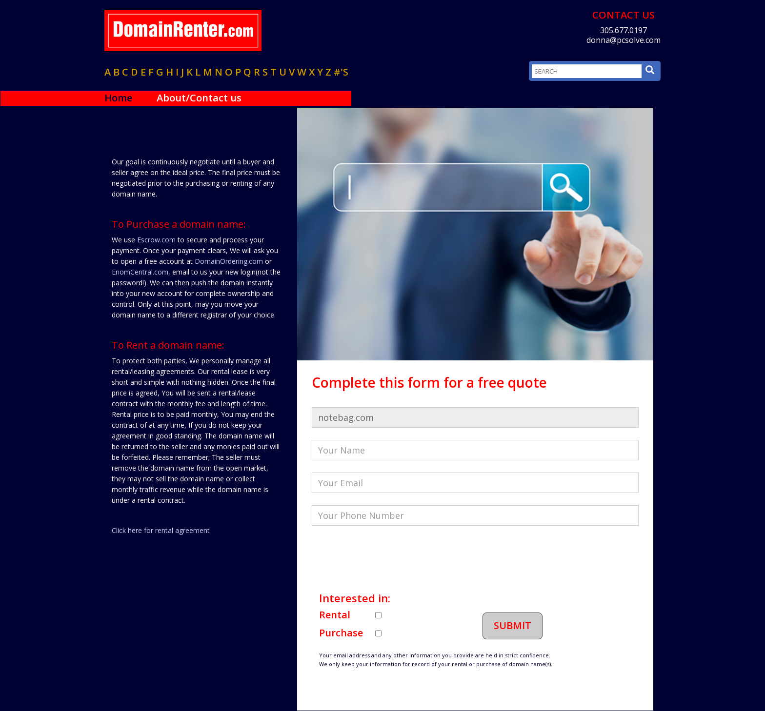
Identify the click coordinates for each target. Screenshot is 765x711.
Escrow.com (156, 239)
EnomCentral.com (140, 271)
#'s (341, 72)
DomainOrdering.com (229, 261)
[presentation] (386, 557)
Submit (512, 625)
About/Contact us (199, 97)
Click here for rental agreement (161, 530)
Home (118, 97)
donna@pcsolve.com (623, 40)
